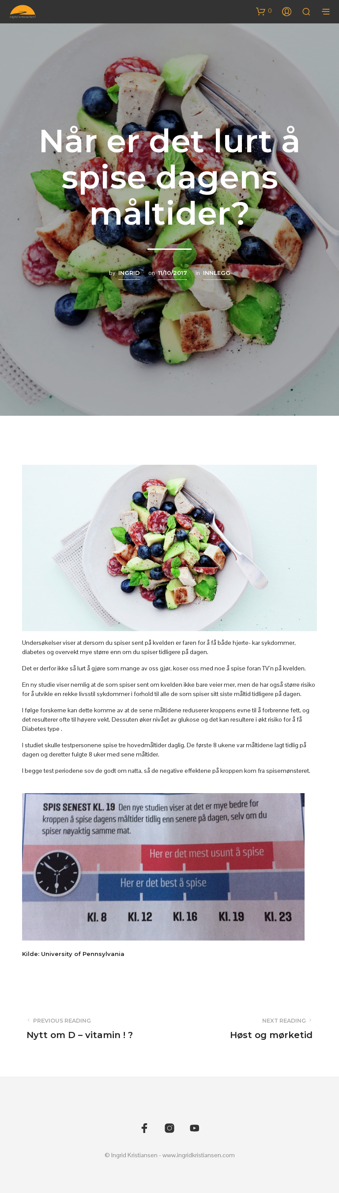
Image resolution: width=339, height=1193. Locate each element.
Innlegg (216, 272)
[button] (264, 11)
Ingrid (129, 272)
